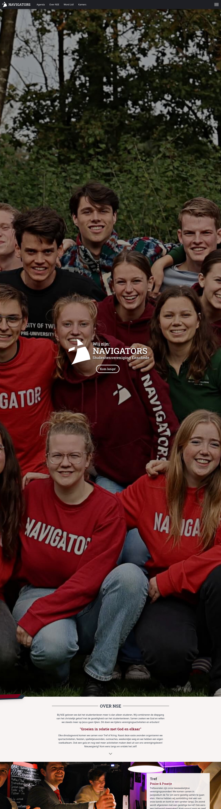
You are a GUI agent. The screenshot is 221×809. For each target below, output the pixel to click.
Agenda (41, 4)
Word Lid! (69, 4)
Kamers (82, 4)
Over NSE (54, 4)
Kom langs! (108, 369)
